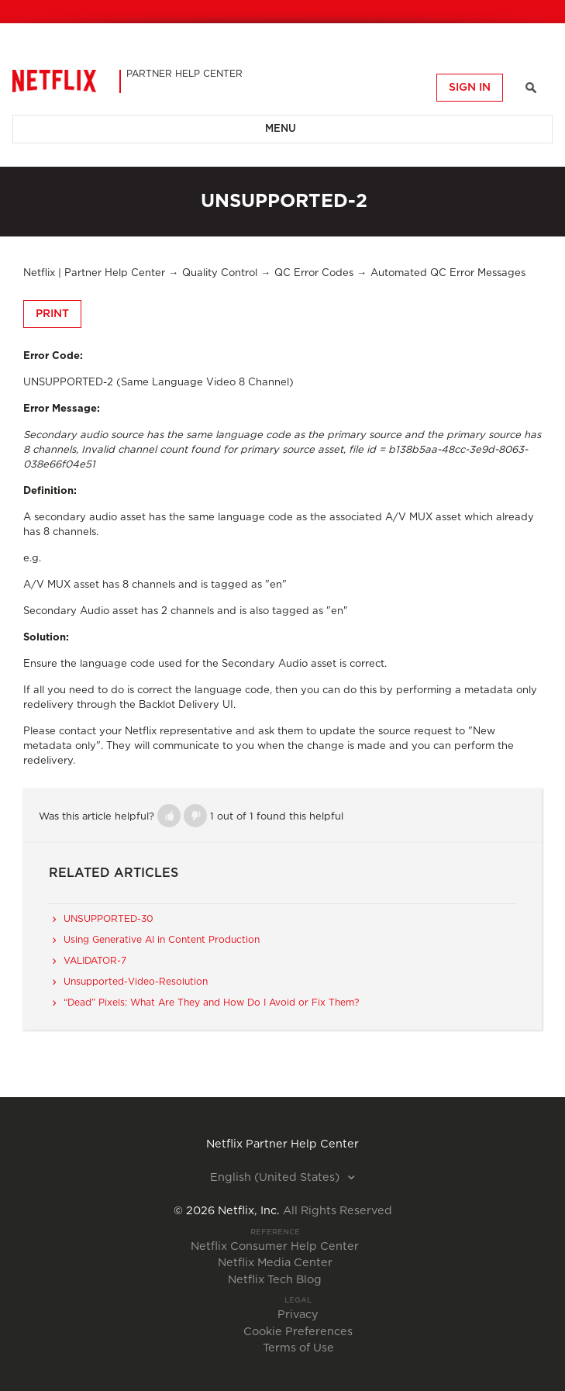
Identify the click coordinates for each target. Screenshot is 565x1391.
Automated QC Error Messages (447, 273)
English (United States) (276, 1177)
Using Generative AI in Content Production (162, 939)
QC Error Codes (313, 273)
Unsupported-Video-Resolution (136, 981)
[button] (169, 815)
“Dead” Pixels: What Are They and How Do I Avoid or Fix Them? (211, 1002)
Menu (280, 129)
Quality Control (219, 273)
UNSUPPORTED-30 (108, 918)
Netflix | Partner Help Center (94, 273)
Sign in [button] (470, 87)
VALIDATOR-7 (95, 960)
